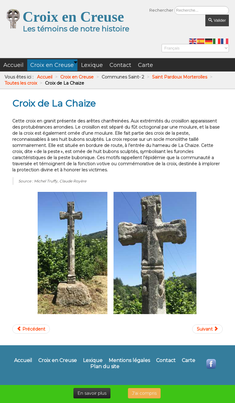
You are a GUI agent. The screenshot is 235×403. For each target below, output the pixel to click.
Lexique (93, 360)
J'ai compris (144, 393)
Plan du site (104, 366)
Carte (188, 360)
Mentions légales (129, 360)
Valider (217, 20)
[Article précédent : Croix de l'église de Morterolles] (31, 329)
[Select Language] (195, 48)
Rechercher (161, 10)
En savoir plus (91, 393)
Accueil (23, 360)
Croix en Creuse (57, 360)
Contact (166, 360)
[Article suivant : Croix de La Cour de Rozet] (207, 329)
